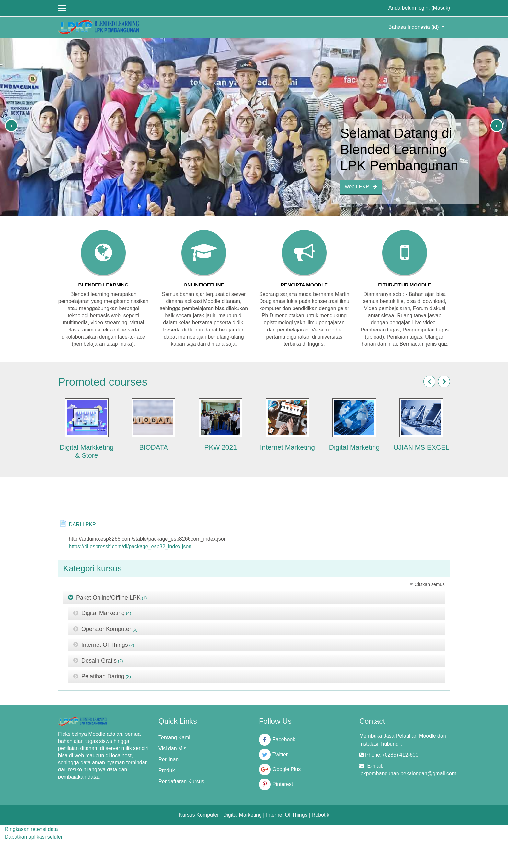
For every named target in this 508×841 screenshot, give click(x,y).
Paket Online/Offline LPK (108, 597)
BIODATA (153, 447)
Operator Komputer (106, 629)
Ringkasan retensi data (31, 829)
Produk (166, 770)
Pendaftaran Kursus (181, 781)
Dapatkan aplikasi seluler (34, 837)
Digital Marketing (354, 447)
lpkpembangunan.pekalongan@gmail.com (407, 773)
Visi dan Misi (173, 748)
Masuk (440, 8)
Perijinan (168, 759)
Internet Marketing (287, 447)
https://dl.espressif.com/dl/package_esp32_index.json (130, 546)
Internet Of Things (104, 645)
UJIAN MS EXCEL (421, 447)
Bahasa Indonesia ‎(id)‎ (414, 27)
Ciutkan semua (430, 584)
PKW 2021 (220, 447)
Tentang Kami (174, 737)
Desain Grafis (99, 660)
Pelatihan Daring (102, 676)
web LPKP (361, 186)
